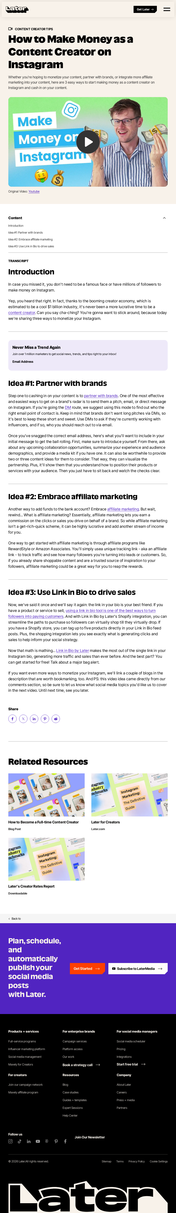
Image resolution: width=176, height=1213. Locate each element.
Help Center (70, 1115)
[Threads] (47, 1141)
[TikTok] (19, 1141)
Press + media (126, 1100)
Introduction (16, 225)
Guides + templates (75, 1100)
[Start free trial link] (131, 1064)
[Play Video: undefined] (88, 142)
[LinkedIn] (29, 1141)
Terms (120, 1161)
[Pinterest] (56, 1141)
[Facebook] (65, 1141)
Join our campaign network (25, 1084)
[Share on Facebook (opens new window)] (12, 719)
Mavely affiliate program (23, 1092)
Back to (14, 918)
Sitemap (106, 1161)
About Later (124, 1084)
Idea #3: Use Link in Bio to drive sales (31, 246)
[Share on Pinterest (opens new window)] (45, 719)
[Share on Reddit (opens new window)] (56, 719)
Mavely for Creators (20, 1064)
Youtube (34, 191)
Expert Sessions (73, 1107)
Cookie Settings (159, 1161)
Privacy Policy (137, 1161)
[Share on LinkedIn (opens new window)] (34, 719)
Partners (122, 1107)
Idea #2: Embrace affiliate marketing (30, 239)
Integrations (124, 1056)
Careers (122, 1092)
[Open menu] (167, 9)
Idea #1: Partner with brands (25, 232)
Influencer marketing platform (26, 1049)
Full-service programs (22, 1041)
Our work (68, 1056)
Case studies (71, 1092)
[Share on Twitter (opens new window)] (23, 719)
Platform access (73, 1049)
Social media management (24, 1056)
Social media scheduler (131, 1041)
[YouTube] (38, 1141)
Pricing (121, 1049)
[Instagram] (10, 1141)
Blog (65, 1084)
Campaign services (75, 1041)
